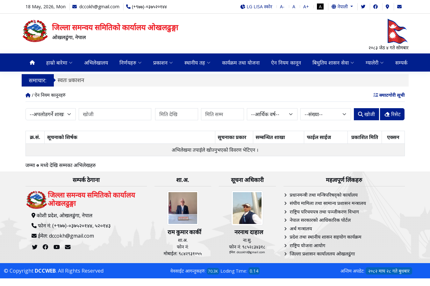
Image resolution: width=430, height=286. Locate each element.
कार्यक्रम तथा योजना (241, 62)
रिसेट (392, 114)
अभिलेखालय (96, 62)
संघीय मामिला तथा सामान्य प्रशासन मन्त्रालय (328, 203)
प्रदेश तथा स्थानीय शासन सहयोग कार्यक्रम (326, 237)
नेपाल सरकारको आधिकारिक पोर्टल (320, 220)
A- (282, 6)
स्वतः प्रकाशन (74, 80)
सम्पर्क (401, 62)
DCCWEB (45, 270)
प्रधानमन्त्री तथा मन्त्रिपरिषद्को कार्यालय (324, 195)
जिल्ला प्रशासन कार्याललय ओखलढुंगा (322, 253)
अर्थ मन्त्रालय (301, 228)
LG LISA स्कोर (256, 6)
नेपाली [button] (340, 6)
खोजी (366, 114)
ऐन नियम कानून (286, 62)
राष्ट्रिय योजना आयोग (308, 245)
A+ (306, 6)
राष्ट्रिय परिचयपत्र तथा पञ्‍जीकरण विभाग (324, 211)
